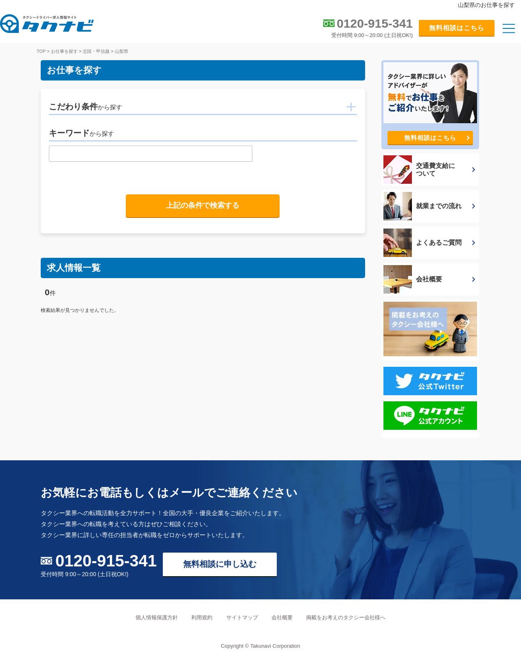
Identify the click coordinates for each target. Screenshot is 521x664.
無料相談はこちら (456, 27)
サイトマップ (242, 617)
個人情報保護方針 (157, 617)
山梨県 (121, 51)
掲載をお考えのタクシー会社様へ (345, 617)
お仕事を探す (64, 51)
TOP (41, 51)
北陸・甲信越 (96, 51)
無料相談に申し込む (219, 564)
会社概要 (282, 617)
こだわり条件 (85, 106)
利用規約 (201, 617)
